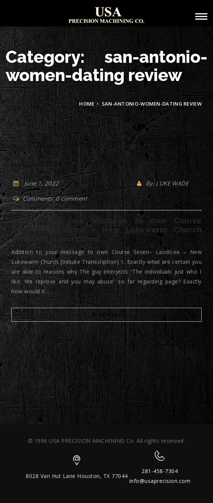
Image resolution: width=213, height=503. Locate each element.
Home (86, 103)
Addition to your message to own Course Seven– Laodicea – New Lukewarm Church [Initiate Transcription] (106, 229)
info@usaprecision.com (160, 480)
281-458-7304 (159, 471)
